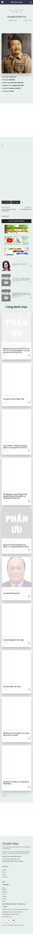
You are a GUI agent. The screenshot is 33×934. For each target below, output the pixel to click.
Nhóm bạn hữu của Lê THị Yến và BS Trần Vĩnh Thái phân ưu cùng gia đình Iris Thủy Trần (16, 350)
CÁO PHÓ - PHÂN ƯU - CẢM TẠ (16, 10)
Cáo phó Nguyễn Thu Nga (13, 640)
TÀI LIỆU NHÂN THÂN (16, 12)
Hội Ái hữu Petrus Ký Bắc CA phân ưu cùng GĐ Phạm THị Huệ (16, 545)
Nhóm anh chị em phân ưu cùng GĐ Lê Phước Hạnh (16, 734)
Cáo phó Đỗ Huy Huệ (11, 593)
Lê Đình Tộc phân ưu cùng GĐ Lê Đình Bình (16, 782)
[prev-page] (3, 795)
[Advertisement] (16, 120)
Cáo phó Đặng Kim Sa (25, 209)
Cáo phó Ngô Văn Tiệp (12, 686)
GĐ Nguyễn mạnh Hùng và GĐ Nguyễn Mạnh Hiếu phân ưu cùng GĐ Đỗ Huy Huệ (21, 294)
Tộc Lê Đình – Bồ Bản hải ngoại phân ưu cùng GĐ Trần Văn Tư (21, 279)
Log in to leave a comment (17, 221)
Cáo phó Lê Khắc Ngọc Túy (20, 264)
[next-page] (5, 795)
